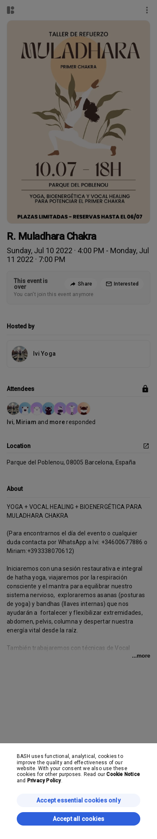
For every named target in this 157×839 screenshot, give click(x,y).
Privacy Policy (44, 781)
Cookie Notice (123, 774)
